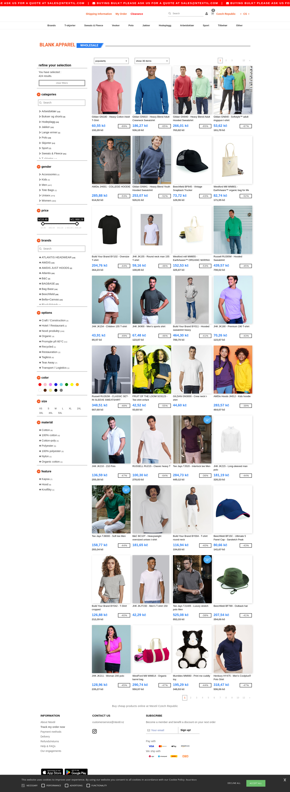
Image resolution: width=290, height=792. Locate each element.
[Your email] (162, 724)
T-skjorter (70, 25)
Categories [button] (48, 88)
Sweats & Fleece (93, 25)
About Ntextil (48, 716)
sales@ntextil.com (83, 3)
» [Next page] (249, 55)
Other (239, 25)
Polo (131, 25)
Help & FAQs (48, 740)
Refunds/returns (50, 735)
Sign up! (186, 724)
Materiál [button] (47, 416)
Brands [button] (46, 234)
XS (40, 403)
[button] (207, 13)
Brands (52, 25)
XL (70, 403)
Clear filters (62, 77)
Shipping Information (99, 13)
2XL (79, 403)
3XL (41, 407)
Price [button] (44, 205)
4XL (51, 407)
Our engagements (51, 745)
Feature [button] (46, 465)
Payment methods (51, 726)
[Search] (185, 13)
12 (243, 55)
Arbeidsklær (187, 25)
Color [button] (45, 372)
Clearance (137, 13)
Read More (191, 779)
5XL (60, 407)
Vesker (116, 25)
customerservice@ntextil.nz (108, 716)
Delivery (45, 731)
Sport (206, 25)
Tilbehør (222, 25)
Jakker (146, 25)
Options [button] (46, 307)
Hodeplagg (165, 25)
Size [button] (44, 395)
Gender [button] (46, 161)
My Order (121, 13)
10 (238, 692)
